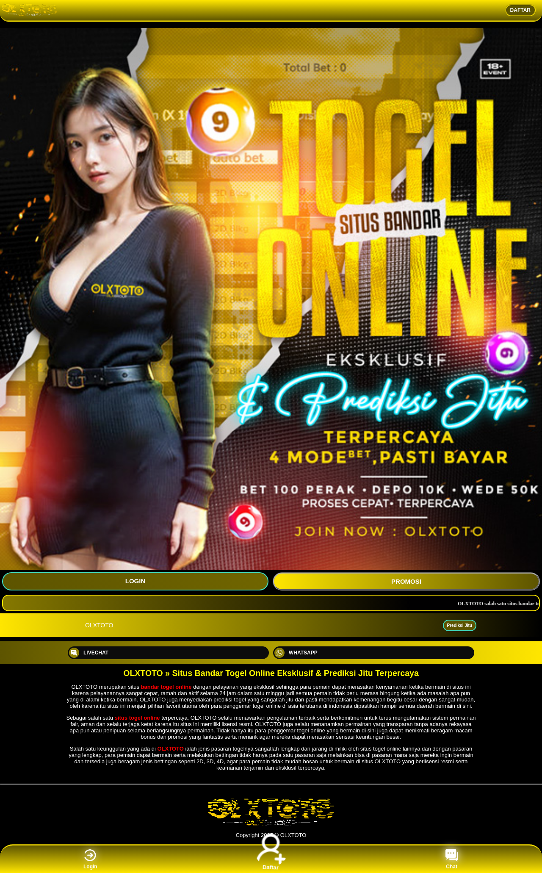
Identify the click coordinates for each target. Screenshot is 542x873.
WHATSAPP (296, 653)
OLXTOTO (170, 749)
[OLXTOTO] (271, 824)
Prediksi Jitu (459, 625)
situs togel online (137, 718)
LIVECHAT (88, 653)
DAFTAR (520, 10)
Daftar (271, 859)
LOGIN (135, 581)
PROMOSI (406, 581)
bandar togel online (166, 687)
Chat (451, 859)
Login (90, 859)
